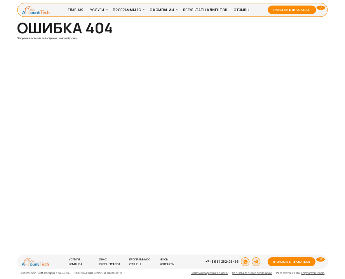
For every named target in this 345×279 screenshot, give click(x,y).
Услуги (97, 10)
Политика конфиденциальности (209, 273)
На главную (29, 42)
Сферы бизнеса (109, 264)
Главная (76, 10)
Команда (75, 264)
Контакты (167, 264)
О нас (103, 259)
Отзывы (241, 10)
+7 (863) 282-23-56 (222, 261)
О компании (162, 10)
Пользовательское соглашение (252, 273)
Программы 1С (127, 10)
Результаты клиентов (205, 10)
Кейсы (164, 259)
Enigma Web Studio (312, 273)
